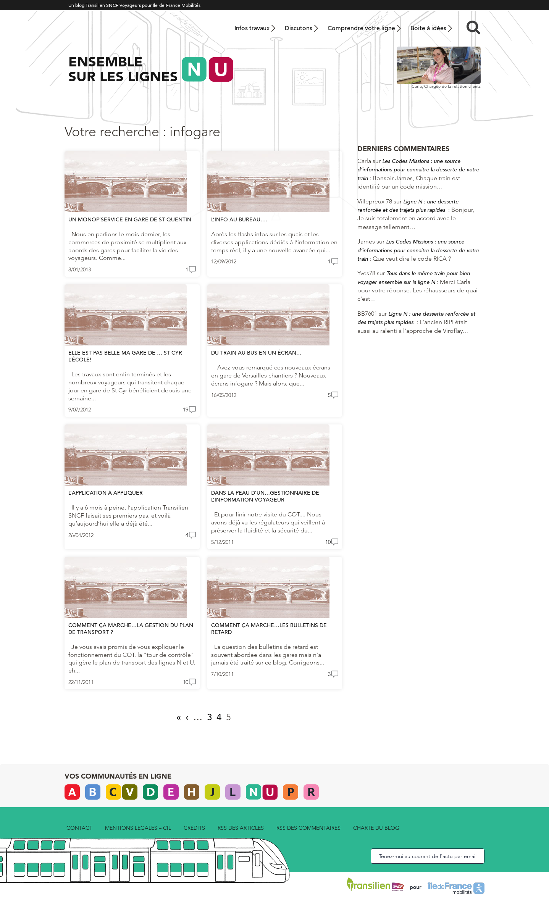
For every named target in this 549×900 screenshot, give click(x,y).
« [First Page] (178, 717)
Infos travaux (252, 28)
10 (328, 542)
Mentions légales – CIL (138, 827)
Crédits (194, 827)
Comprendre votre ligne (361, 28)
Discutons (298, 28)
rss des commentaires (308, 827)
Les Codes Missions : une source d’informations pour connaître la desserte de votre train (418, 170)
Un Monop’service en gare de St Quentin (129, 219)
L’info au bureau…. (239, 219)
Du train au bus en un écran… (256, 352)
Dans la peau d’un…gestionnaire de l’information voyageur (265, 496)
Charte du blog (376, 827)
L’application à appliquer (105, 492)
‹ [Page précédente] (187, 717)
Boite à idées (428, 28)
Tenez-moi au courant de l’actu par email (427, 856)
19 (185, 409)
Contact (79, 827)
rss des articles (241, 827)
